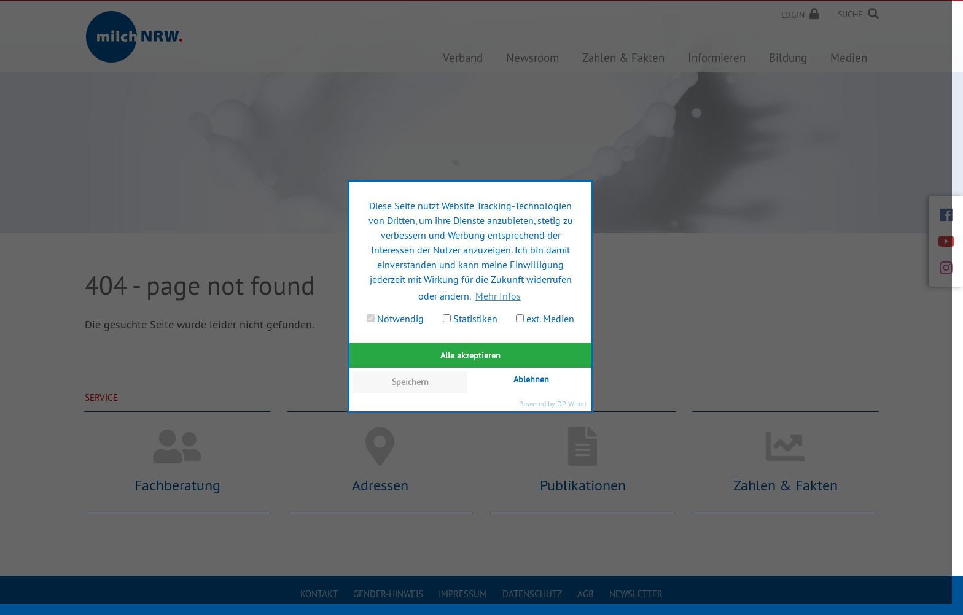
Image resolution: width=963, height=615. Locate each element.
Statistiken (470, 318)
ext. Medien (545, 318)
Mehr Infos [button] (498, 296)
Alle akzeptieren (470, 355)
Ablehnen (531, 379)
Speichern (410, 381)
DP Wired (571, 403)
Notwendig (395, 318)
